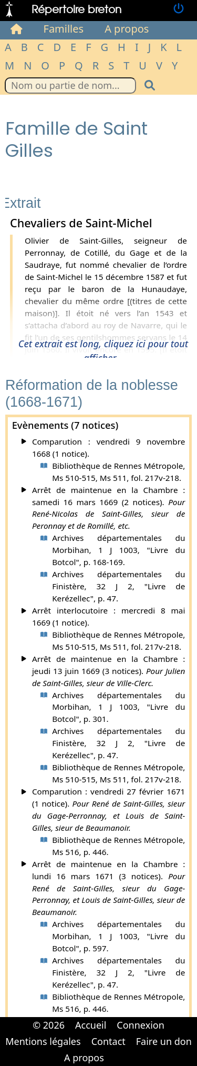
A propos (127, 29)
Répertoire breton (76, 8)
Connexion (140, 1025)
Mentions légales (42, 1041)
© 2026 (49, 1025)
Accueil (90, 1025)
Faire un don (164, 1041)
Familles (64, 29)
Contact (108, 1041)
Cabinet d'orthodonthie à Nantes (116, 1050)
